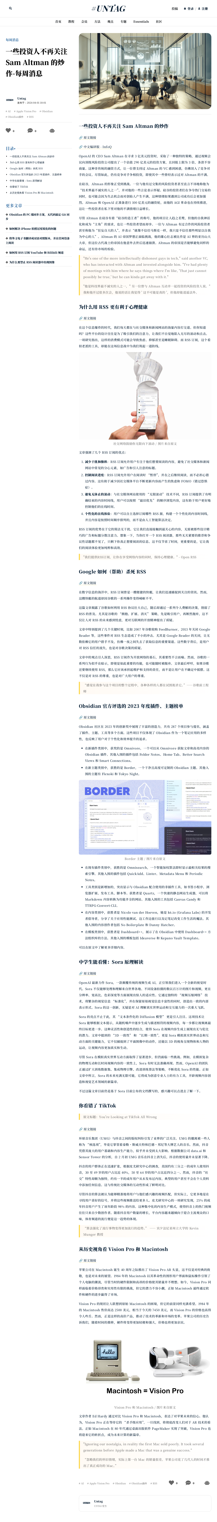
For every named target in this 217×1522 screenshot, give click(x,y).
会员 (84, 21)
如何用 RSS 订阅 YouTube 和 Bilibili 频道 (36, 253)
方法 (97, 21)
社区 (159, 21)
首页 (58, 21)
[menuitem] (174, 8)
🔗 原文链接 (87, 137)
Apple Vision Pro (26, 111)
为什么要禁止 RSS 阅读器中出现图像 (32, 262)
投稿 (175, 8)
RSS (31, 116)
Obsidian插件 (15, 116)
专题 (123, 21)
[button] (39, 148)
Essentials (141, 21)
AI (9, 111)
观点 (110, 21)
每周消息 (12, 39)
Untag (21, 98)
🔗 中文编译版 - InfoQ (95, 146)
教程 (71, 21)
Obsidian (47, 111)
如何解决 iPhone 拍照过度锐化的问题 (32, 229)
